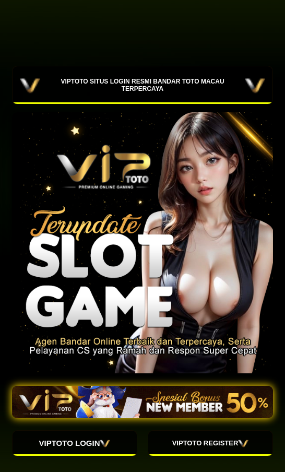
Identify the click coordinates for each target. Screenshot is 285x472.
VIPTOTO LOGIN (75, 443)
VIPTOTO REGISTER (210, 443)
